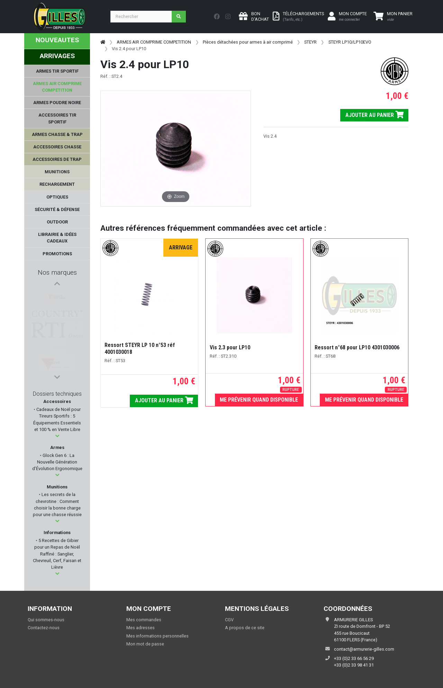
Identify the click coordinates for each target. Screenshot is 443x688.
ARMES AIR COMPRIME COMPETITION (154, 42)
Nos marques (57, 272)
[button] (57, 436)
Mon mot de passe (145, 643)
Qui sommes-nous (46, 619)
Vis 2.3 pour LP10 (230, 347)
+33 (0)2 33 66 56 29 (354, 658)
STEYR (310, 42)
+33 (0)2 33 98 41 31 (354, 665)
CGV (229, 619)
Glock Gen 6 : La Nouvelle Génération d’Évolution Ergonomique (57, 462)
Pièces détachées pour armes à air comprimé (248, 42)
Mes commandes (143, 619)
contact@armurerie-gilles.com (364, 649)
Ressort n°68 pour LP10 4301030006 (357, 347)
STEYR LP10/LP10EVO (349, 42)
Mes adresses (140, 627)
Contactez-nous (44, 627)
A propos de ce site (244, 627)
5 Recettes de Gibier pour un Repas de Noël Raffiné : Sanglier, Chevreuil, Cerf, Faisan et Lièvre (57, 554)
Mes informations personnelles (157, 636)
